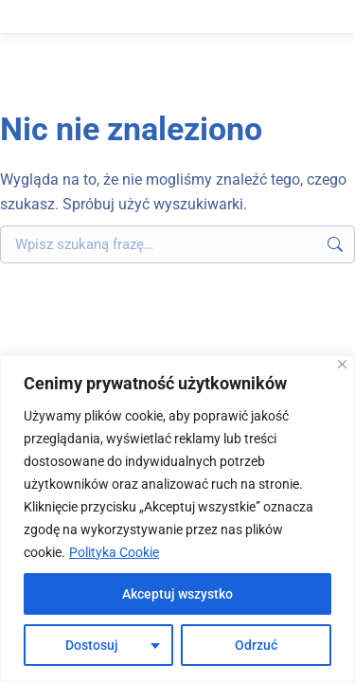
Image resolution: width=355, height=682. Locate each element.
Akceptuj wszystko (177, 593)
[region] (177, 518)
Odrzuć (256, 645)
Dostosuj (91, 645)
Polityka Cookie (114, 552)
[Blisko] (342, 364)
